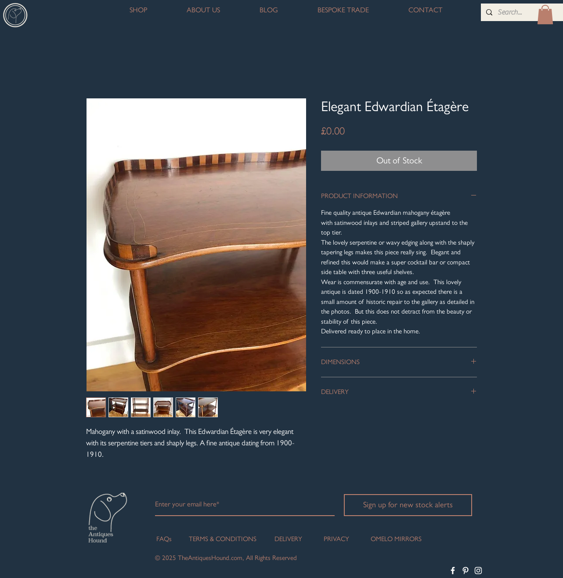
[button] (545, 14)
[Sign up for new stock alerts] (408, 505)
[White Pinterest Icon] (465, 570)
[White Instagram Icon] (478, 570)
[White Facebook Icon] (453, 570)
